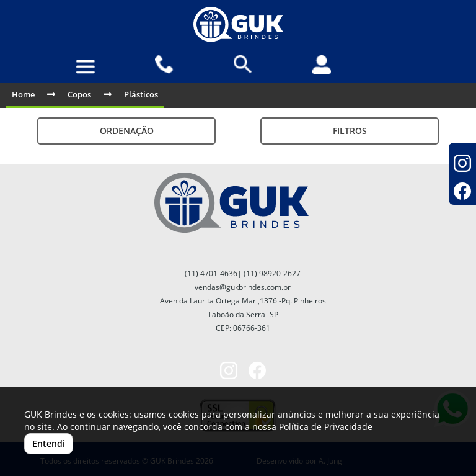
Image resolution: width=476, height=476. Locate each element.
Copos (79, 94)
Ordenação (127, 131)
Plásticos (141, 94)
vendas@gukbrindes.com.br (243, 287)
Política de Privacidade (325, 427)
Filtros (350, 131)
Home (23, 94)
